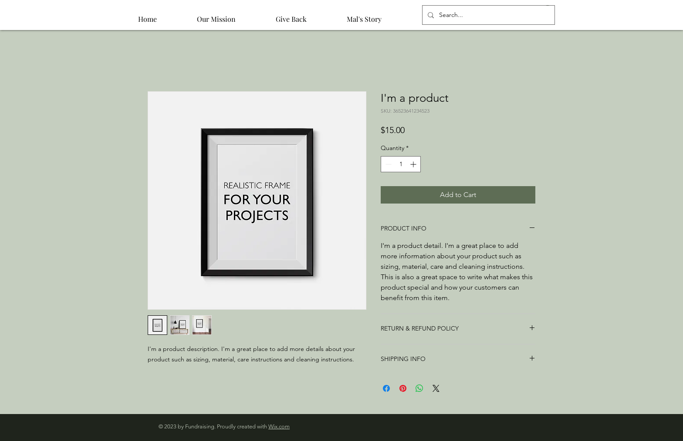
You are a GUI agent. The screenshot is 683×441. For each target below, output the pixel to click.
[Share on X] (436, 388)
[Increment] (414, 164)
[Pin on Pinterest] (403, 388)
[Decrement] (387, 164)
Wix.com (279, 426)
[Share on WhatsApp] (419, 388)
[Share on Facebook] (386, 388)
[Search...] (487, 15)
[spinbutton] (401, 164)
